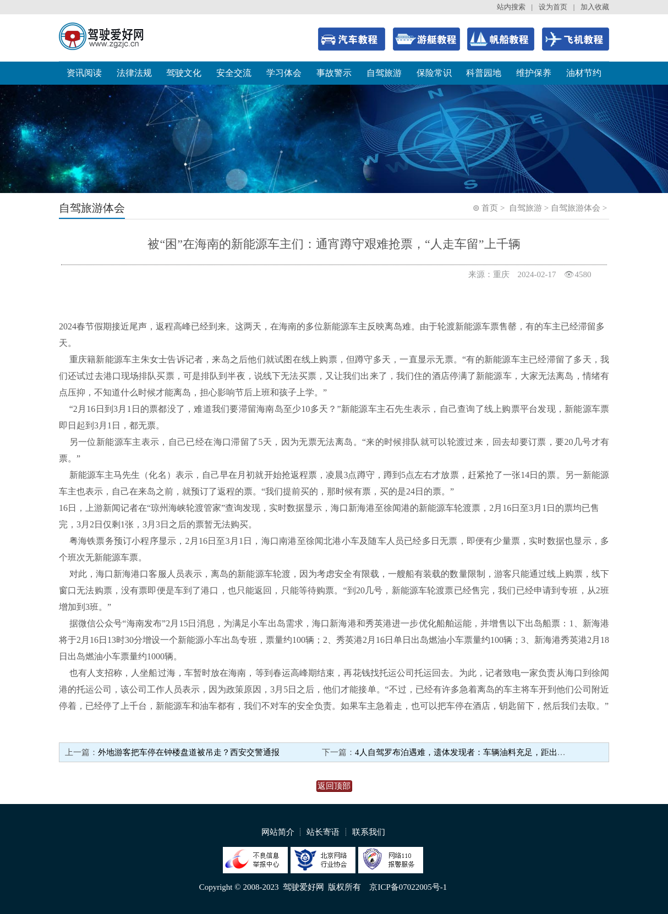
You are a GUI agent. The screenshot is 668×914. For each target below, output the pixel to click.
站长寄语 (323, 832)
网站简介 (277, 832)
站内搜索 (511, 7)
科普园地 (483, 73)
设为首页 (553, 7)
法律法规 (134, 73)
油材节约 (583, 73)
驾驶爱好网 (303, 887)
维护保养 (533, 73)
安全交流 (233, 73)
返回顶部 (334, 785)
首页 (489, 207)
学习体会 (284, 73)
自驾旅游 (384, 73)
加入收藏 (595, 7)
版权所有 (344, 887)
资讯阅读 (84, 73)
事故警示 (334, 73)
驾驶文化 (183, 73)
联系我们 (368, 832)
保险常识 (434, 73)
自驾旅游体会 (575, 207)
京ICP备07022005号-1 (408, 887)
